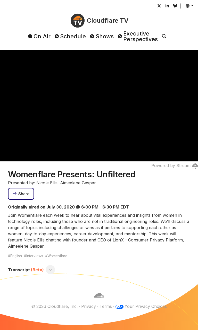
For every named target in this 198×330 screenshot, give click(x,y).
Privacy (88, 306)
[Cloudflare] (99, 300)
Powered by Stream (174, 165)
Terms (106, 306)
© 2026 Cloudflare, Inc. (54, 306)
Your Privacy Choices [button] (146, 306)
